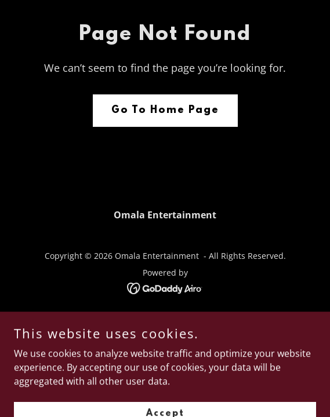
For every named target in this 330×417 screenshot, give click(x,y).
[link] (165, 287)
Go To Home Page (165, 110)
